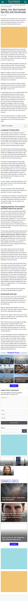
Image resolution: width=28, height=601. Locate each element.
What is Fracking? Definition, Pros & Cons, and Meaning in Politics (7, 380)
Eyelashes (11, 5)
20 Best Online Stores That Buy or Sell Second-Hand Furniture (21, 371)
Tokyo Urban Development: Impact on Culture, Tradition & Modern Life (7, 361)
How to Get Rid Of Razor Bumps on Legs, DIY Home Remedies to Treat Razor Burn (6, 472)
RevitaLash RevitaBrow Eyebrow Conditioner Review (20, 463)
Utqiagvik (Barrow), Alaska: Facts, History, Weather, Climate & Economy (21, 380)
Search (3, 428)
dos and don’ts (9, 185)
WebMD (3, 181)
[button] (25, 2)
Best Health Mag (17, 168)
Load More (14, 385)
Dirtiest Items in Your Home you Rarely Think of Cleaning (6, 463)
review (16, 283)
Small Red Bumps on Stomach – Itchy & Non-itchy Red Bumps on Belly (21, 361)
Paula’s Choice (10, 143)
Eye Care (6, 5)
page (15, 258)
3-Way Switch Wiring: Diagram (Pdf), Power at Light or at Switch (7, 371)
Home (2, 5)
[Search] (24, 431)
